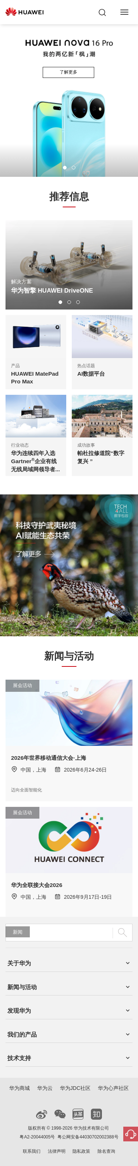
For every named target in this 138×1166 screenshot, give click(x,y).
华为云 (45, 1088)
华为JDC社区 (75, 1088)
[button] (65, 167)
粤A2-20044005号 (37, 1137)
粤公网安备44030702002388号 (87, 1137)
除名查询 (106, 1151)
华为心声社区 (113, 1088)
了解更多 (68, 72)
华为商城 (19, 1088)
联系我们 (31, 1151)
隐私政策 (81, 1151)
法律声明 (57, 1151)
